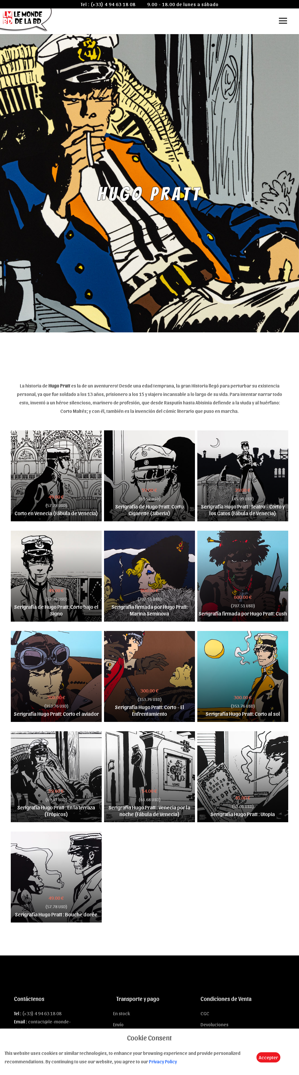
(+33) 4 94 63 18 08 (113, 4)
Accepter (268, 1057)
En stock (121, 1013)
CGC (204, 1013)
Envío (118, 1024)
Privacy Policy (163, 1061)
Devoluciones (214, 1024)
